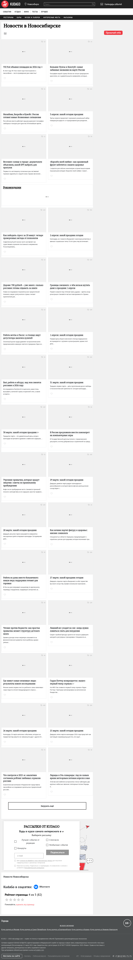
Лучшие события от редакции (30, 842)
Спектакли (54, 840)
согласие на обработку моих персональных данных (36, 860)
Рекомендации (12, 187)
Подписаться (57, 852)
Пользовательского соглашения (34, 868)
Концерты (21, 848)
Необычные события (58, 845)
